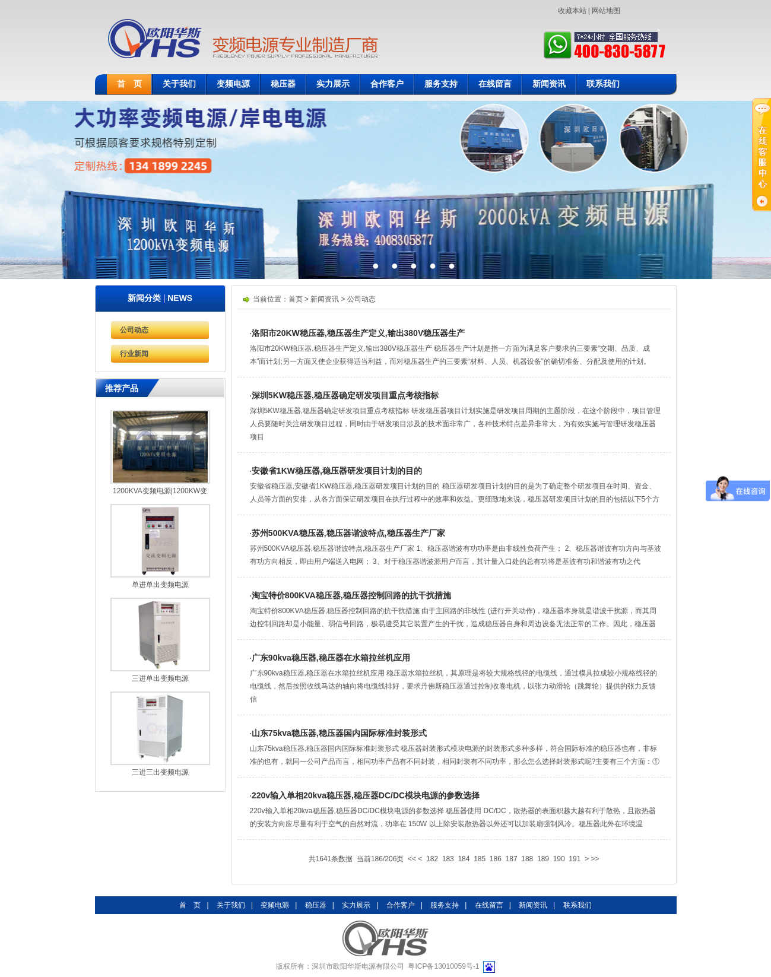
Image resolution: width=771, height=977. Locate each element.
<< (412, 859)
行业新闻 (134, 354)
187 (512, 859)
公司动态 (134, 330)
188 (527, 859)
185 (480, 859)
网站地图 (606, 11)
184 (463, 859)
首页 (295, 299)
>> (595, 859)
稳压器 (283, 84)
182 (432, 859)
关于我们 (179, 84)
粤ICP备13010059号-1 (443, 966)
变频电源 (233, 84)
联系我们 (603, 84)
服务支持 (441, 84)
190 (559, 859)
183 (448, 859)
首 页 (129, 84)
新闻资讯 (549, 84)
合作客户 (387, 84)
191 (574, 859)
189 (543, 859)
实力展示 (333, 84)
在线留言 (495, 84)
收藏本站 (572, 11)
